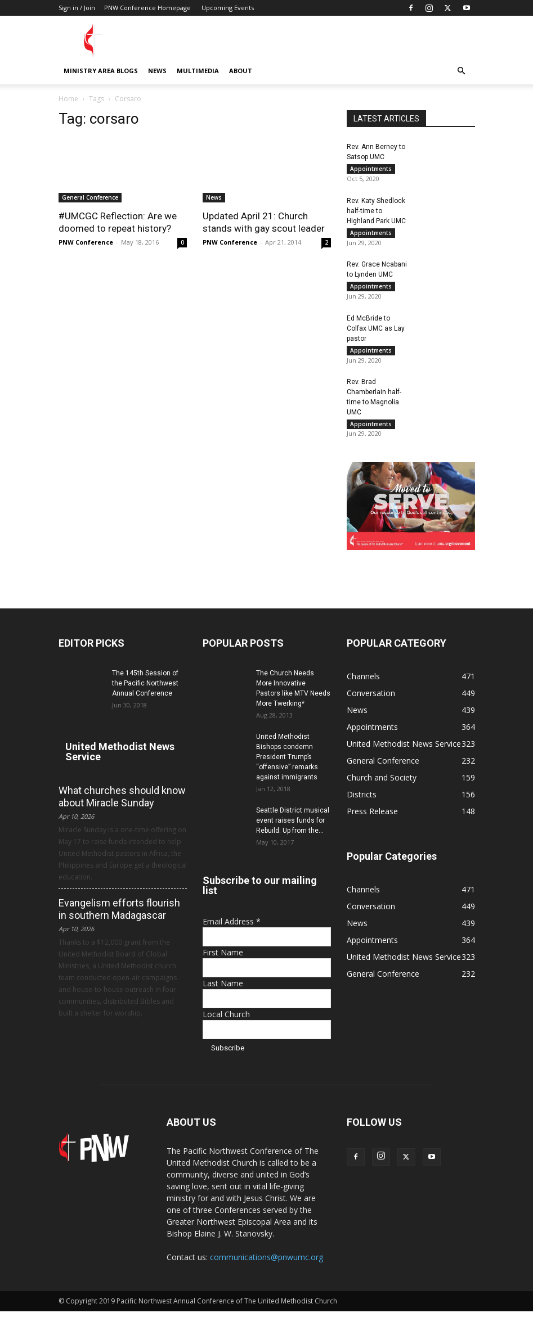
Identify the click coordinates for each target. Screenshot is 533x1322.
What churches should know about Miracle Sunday (122, 807)
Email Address (232, 932)
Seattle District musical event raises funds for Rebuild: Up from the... (292, 831)
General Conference (90, 197)
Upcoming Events (227, 7)
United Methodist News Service (119, 762)
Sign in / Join (77, 7)
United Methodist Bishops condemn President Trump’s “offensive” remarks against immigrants (287, 767)
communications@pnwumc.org (266, 1267)
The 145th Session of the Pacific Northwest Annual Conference (145, 694)
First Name (223, 963)
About (240, 70)
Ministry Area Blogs (101, 70)
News (157, 70)
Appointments (371, 169)
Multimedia (198, 70)
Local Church (226, 1024)
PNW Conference (86, 242)
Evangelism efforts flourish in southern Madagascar (119, 920)
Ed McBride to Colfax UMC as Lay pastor (376, 334)
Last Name (223, 994)
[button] (461, 71)
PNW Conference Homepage (147, 7)
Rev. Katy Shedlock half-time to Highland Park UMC (376, 212)
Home (68, 98)
